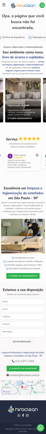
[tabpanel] (23, 100)
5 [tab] (30, 126)
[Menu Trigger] (4, 4)
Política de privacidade (23, 425)
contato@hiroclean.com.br (23, 375)
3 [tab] (23, 126)
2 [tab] (19, 126)
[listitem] (23, 161)
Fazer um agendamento (23, 276)
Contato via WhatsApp (42, 5)
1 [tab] (15, 126)
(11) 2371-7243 (23, 361)
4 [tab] (27, 126)
